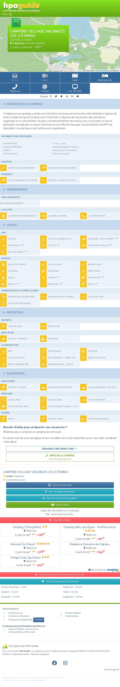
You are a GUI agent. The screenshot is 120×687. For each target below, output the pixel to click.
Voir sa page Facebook (59, 491)
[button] (15, 88)
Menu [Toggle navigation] (7, 14)
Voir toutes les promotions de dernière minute (60, 574)
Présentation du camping (22, 104)
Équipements (14, 373)
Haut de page (111, 669)
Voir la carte (60, 504)
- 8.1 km (73, 596)
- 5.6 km (72, 587)
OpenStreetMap (102, 71)
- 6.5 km (70, 591)
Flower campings (61, 154)
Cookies (39, 620)
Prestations (13, 312)
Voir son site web (60, 485)
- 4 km (14, 587)
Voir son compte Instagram (60, 498)
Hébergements (15, 189)
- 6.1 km (9, 591)
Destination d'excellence (65, 150)
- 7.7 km (10, 596)
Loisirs (10, 224)
